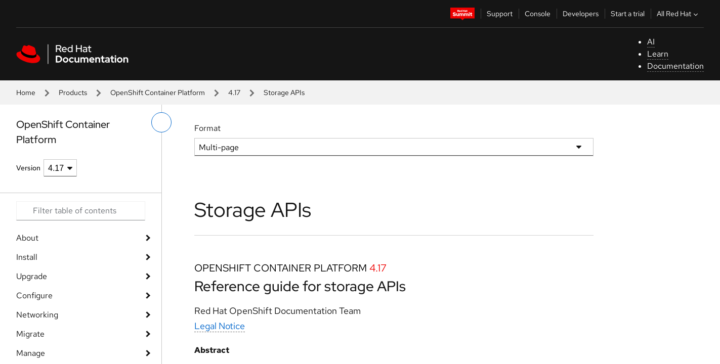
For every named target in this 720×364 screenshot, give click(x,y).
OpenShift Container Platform (157, 92)
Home (25, 92)
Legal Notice (219, 326)
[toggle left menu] (161, 122)
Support (500, 13)
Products (73, 92)
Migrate (30, 334)
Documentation (675, 66)
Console (537, 13)
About (27, 238)
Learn (657, 54)
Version (28, 167)
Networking (37, 314)
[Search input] (80, 210)
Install (26, 257)
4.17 (234, 92)
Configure (34, 295)
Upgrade (31, 276)
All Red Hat (678, 13)
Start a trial (628, 13)
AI (651, 41)
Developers (581, 13)
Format (207, 128)
